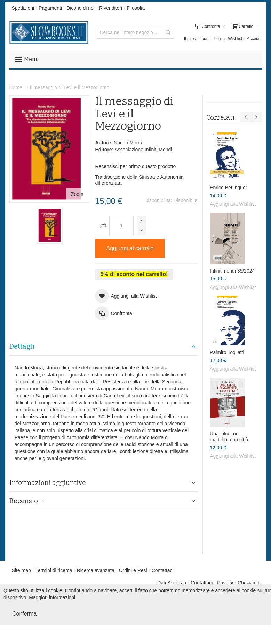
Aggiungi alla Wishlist (233, 204)
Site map (21, 570)
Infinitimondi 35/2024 (232, 271)
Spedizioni (23, 8)
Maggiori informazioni (52, 597)
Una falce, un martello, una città (229, 437)
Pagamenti (50, 8)
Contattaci (163, 570)
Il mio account (197, 38)
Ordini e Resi (133, 570)
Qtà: (102, 225)
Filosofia (136, 8)
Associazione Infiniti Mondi (143, 149)
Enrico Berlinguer (228, 187)
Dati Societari (171, 583)
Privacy (225, 583)
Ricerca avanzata (95, 570)
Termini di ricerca (53, 570)
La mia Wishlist (228, 38)
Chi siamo (248, 583)
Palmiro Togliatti (227, 352)
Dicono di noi (80, 8)
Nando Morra (128, 142)
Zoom (77, 194)
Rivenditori (110, 8)
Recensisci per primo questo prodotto (135, 166)
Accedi (253, 38)
